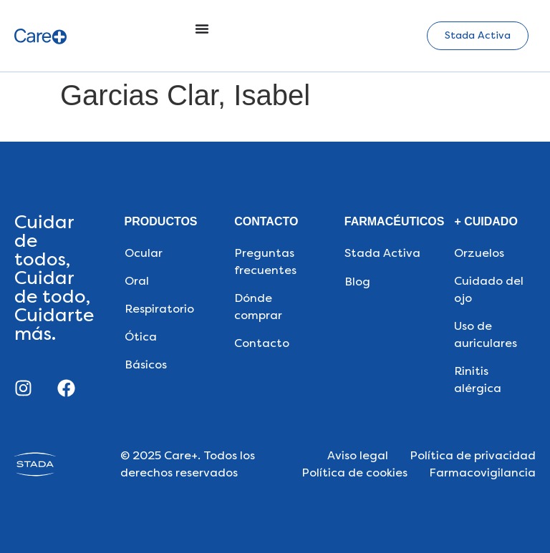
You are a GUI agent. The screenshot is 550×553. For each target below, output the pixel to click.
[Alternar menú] (202, 28)
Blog (357, 281)
